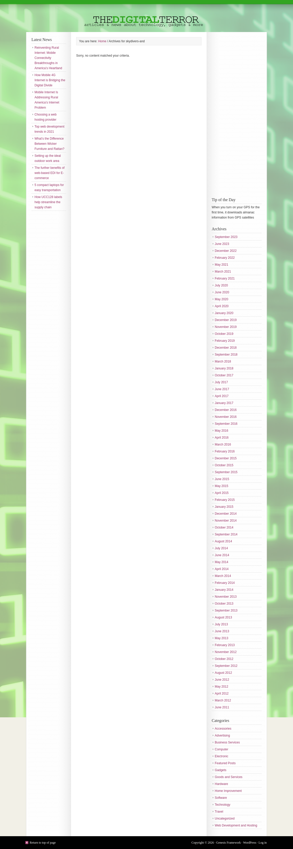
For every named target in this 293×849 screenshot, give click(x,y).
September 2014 (226, 534)
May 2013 (221, 638)
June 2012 (222, 679)
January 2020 (224, 313)
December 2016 (225, 410)
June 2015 (222, 479)
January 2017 (224, 403)
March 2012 (223, 700)
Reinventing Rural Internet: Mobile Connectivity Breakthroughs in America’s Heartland (48, 58)
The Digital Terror (146, 16)
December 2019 (225, 320)
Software (221, 798)
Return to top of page (43, 842)
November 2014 (225, 520)
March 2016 (223, 444)
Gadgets (220, 770)
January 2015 (224, 507)
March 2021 (223, 271)
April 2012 (222, 693)
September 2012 (226, 666)
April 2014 (222, 569)
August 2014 (223, 541)
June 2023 (222, 244)
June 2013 (222, 631)
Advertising (222, 735)
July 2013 (221, 624)
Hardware (221, 784)
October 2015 (224, 465)
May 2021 (221, 264)
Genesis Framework (228, 842)
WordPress (249, 842)
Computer (221, 749)
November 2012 (225, 652)
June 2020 (222, 292)
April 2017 (222, 396)
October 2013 (224, 603)
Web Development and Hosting (236, 825)
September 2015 (226, 472)
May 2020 (221, 299)
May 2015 (221, 486)
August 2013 (223, 617)
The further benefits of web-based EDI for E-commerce (49, 173)
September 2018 (226, 354)
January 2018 (224, 368)
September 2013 (226, 610)
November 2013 (225, 596)
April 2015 (222, 493)
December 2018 (225, 347)
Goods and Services (228, 777)
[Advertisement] (232, 114)
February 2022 (225, 258)
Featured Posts (225, 763)
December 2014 (225, 513)
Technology (222, 804)
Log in (262, 842)
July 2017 (221, 382)
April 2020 (222, 306)
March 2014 (223, 576)
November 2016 (225, 417)
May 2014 (221, 562)
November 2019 (225, 327)
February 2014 (225, 583)
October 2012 (224, 659)
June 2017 (222, 389)
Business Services (227, 742)
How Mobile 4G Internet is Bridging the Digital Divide (50, 80)
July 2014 (221, 548)
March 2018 (223, 361)
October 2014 (224, 527)
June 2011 (222, 707)
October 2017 (224, 375)
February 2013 (225, 645)
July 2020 (221, 285)
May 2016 (221, 430)
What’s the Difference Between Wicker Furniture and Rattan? (49, 144)
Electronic (221, 756)
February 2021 (225, 278)
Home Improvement (228, 791)
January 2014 (224, 590)
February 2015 (225, 500)
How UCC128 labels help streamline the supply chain (48, 202)
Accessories (223, 728)
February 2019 (225, 341)
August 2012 (223, 673)
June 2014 (222, 555)
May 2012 (221, 686)
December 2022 (225, 251)
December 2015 (225, 458)
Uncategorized (224, 818)
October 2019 (224, 334)
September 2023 (226, 237)
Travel (219, 811)
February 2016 (225, 451)
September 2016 (226, 424)
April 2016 (222, 437)
